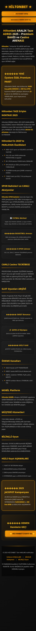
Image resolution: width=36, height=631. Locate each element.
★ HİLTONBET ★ (18, 7)
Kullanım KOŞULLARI (14, 557)
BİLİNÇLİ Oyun (23, 560)
